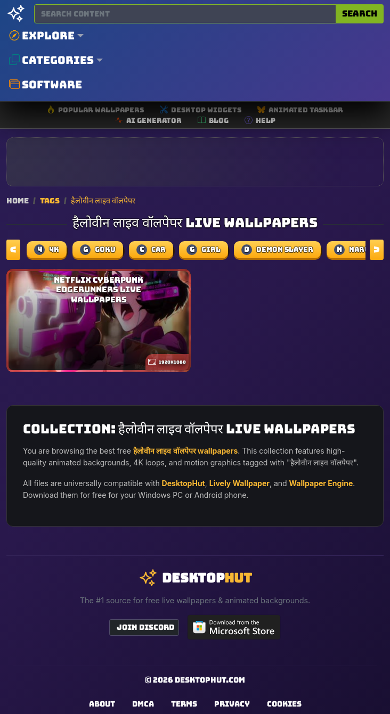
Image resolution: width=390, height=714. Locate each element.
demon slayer (277, 249)
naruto (357, 249)
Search (359, 13)
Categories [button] (51, 60)
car (151, 249)
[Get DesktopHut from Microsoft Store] (234, 627)
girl (203, 249)
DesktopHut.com (210, 680)
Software (45, 85)
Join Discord (145, 627)
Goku (98, 249)
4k (46, 249)
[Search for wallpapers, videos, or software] (185, 13)
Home (17, 200)
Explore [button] (42, 36)
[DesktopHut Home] (16, 14)
